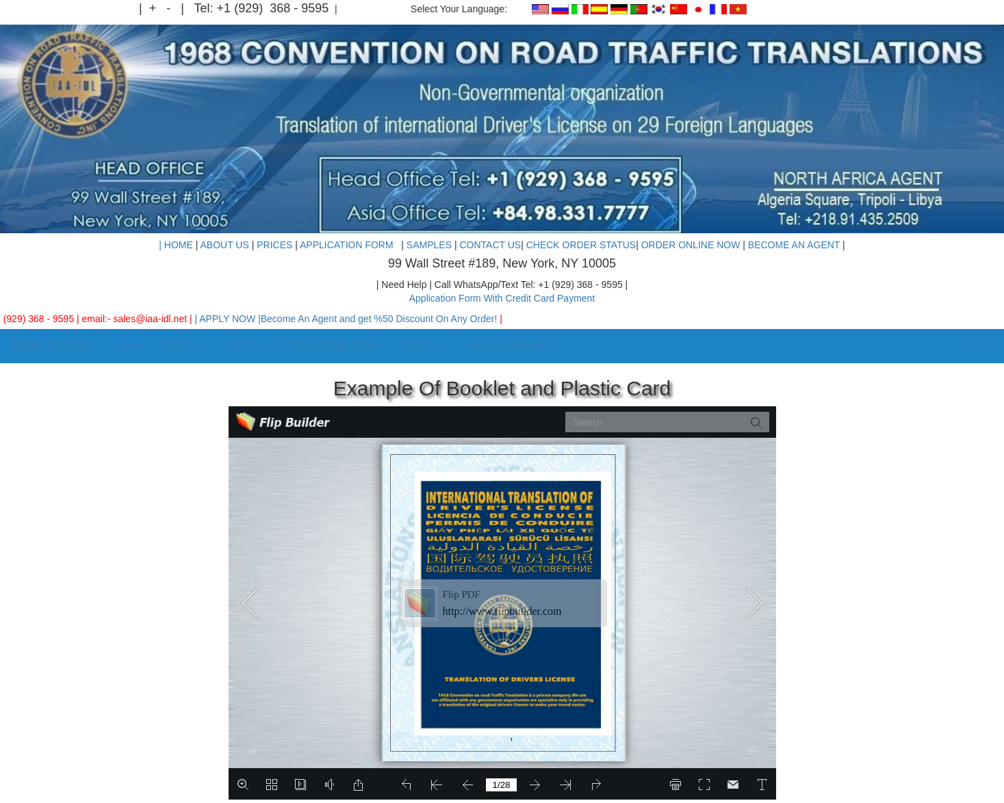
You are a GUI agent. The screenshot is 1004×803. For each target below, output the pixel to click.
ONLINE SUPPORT (507, 346)
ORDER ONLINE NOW (691, 244)
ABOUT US (224, 244)
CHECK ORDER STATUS (581, 244)
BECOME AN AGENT (795, 244)
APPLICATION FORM (349, 244)
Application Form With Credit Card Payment (502, 298)
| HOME (176, 244)
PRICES (274, 244)
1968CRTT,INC (52, 346)
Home (127, 346)
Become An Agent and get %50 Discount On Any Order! (387, 318)
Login (979, 346)
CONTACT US (490, 244)
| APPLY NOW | (235, 318)
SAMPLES (430, 244)
